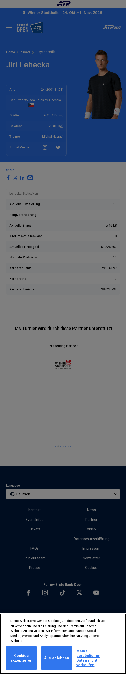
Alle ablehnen (56, 658)
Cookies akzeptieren (21, 658)
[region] (63, 643)
